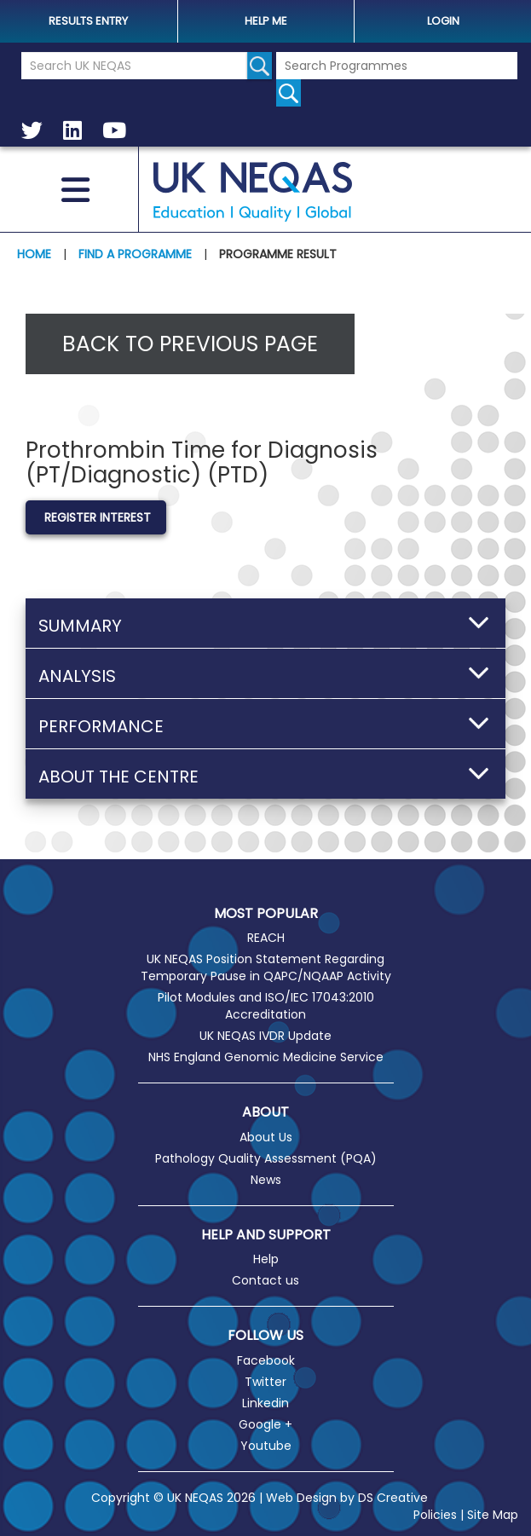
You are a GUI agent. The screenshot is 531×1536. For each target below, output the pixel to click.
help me (266, 21)
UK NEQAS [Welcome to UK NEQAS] (252, 192)
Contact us (265, 1280)
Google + (265, 1424)
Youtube (265, 1445)
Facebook (266, 1360)
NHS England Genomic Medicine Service (266, 1056)
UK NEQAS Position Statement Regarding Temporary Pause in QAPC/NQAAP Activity (266, 967)
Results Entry (88, 21)
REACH (266, 937)
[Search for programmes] (288, 93)
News (266, 1179)
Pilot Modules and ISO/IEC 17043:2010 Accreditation (266, 1006)
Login (443, 21)
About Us (266, 1137)
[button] (265, 623)
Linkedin (265, 1403)
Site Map (492, 1514)
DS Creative (393, 1497)
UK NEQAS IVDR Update (265, 1035)
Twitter (265, 1381)
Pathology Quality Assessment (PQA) (266, 1158)
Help (266, 1258)
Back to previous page (190, 344)
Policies (435, 1514)
